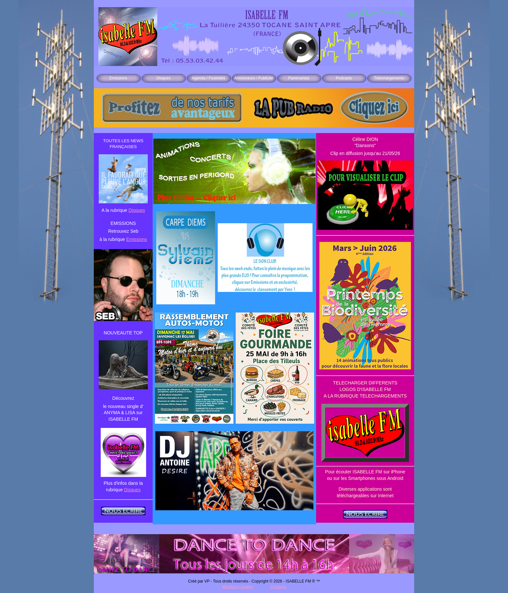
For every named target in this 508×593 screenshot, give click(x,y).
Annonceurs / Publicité (253, 78)
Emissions (118, 78)
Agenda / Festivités (208, 78)
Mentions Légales (237, 587)
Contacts (278, 587)
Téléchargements (389, 78)
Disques (163, 78)
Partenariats (299, 78)
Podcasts (344, 78)
